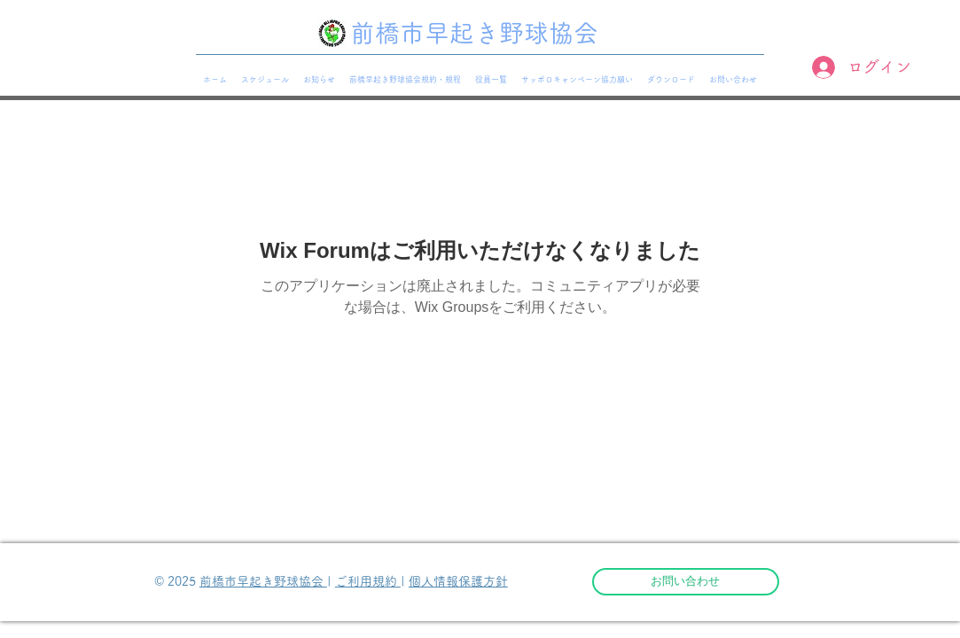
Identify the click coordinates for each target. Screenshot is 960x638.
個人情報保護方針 (458, 581)
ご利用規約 (368, 581)
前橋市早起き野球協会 (263, 581)
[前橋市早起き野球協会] (480, 33)
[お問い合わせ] (685, 581)
